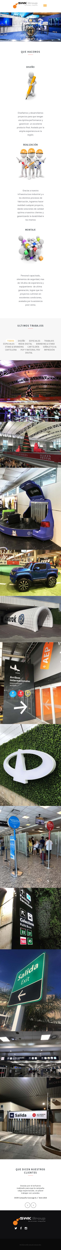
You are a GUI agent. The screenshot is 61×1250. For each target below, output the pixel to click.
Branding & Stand (45, 344)
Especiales (34, 341)
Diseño (21, 341)
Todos (10, 341)
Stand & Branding (14, 346)
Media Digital (25, 344)
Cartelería (33, 346)
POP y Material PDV (30, 349)
